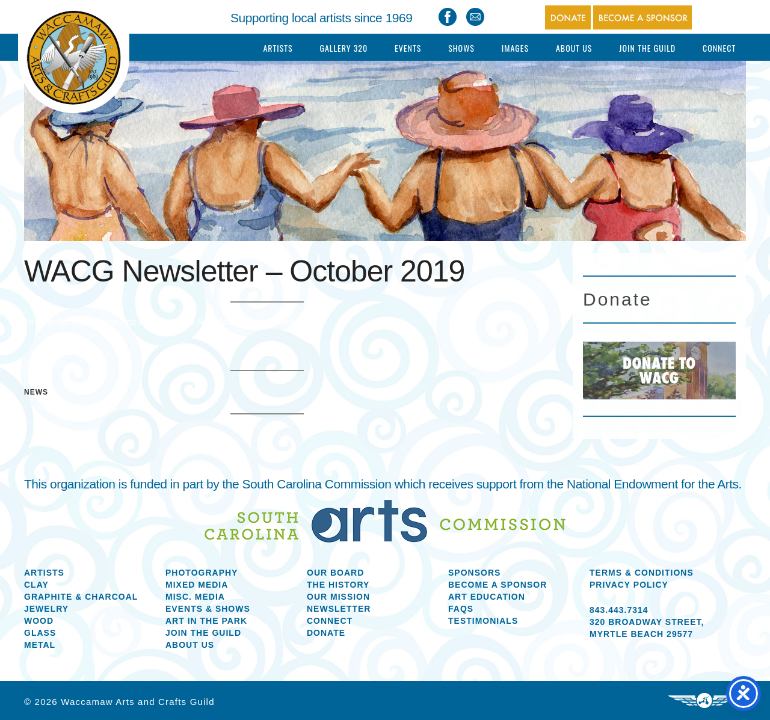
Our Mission (338, 597)
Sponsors (474, 572)
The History (338, 584)
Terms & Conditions (642, 572)
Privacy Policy (629, 584)
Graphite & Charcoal (81, 597)
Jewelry (46, 609)
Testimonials (483, 621)
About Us (574, 48)
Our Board (335, 572)
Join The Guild (647, 48)
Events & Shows (207, 609)
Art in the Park (206, 621)
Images (515, 48)
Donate (326, 633)
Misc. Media (195, 597)
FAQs (460, 609)
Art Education (486, 597)
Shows (461, 48)
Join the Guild (203, 633)
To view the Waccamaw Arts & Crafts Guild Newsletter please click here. (168, 321)
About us (189, 645)
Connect (719, 48)
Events (408, 48)
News (36, 392)
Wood (39, 621)
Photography (201, 572)
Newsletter (339, 609)
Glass (40, 633)
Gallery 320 (343, 48)
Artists (277, 48)
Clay (36, 584)
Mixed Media (196, 584)
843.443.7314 (619, 610)
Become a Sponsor (497, 584)
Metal (39, 645)
